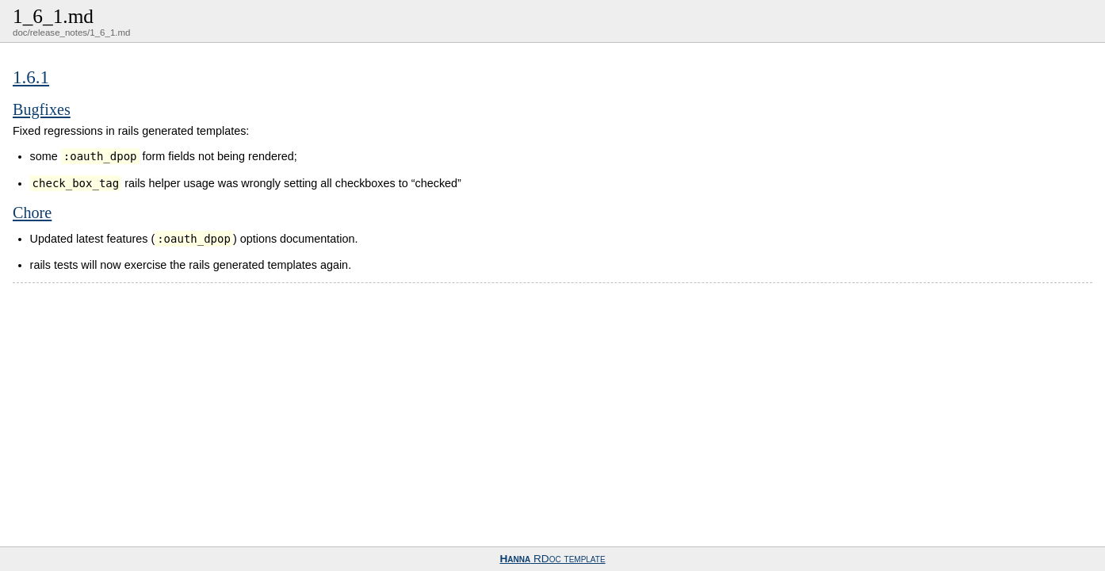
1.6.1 (31, 77)
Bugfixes (42, 109)
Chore (32, 212)
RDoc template (552, 559)
